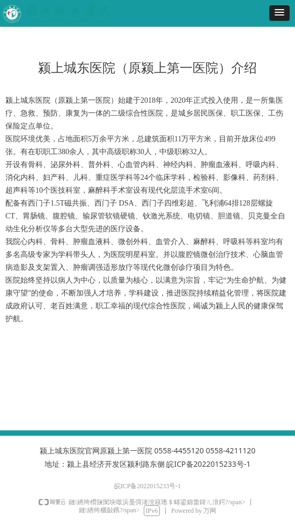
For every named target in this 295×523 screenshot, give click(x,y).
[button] (279, 13)
